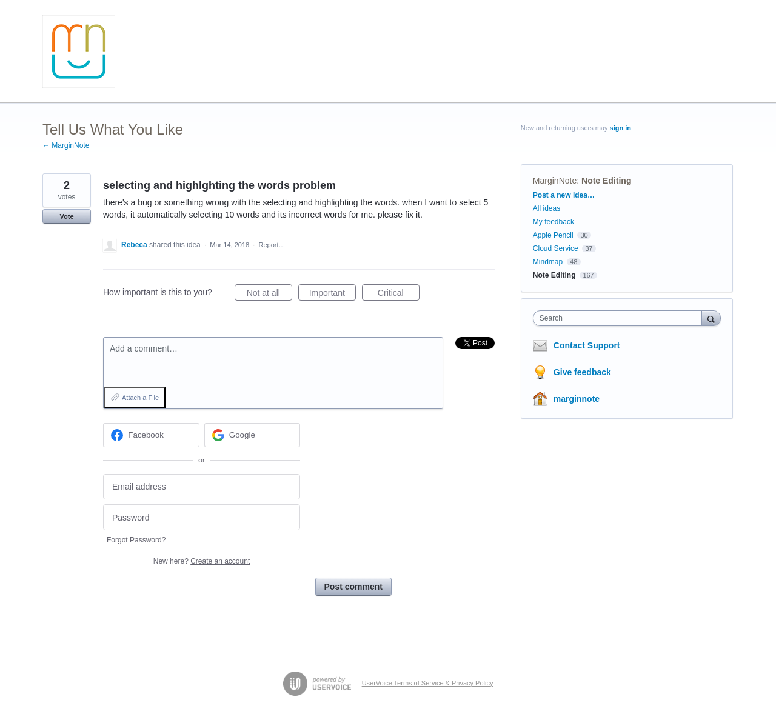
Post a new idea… (564, 195)
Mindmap (548, 262)
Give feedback (582, 372)
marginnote (577, 399)
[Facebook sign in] (151, 435)
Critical (399, 294)
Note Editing (606, 180)
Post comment (353, 587)
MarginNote (555, 180)
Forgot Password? (136, 540)
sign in (620, 128)
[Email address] (201, 487)
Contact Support (587, 345)
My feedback (553, 222)
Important (332, 294)
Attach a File (140, 397)
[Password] (201, 517)
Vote (66, 216)
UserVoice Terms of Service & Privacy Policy (427, 683)
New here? (201, 561)
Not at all (269, 294)
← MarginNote (65, 145)
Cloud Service (555, 248)
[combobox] (620, 318)
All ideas (546, 208)
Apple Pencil (553, 235)
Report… (271, 244)
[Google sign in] (252, 435)
